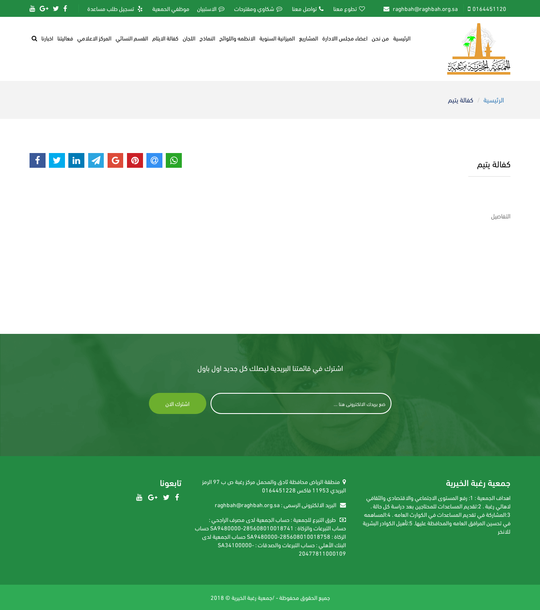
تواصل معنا (308, 8)
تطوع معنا (349, 8)
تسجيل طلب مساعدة (115, 8)
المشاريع (308, 37)
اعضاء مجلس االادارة (344, 37)
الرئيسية (401, 37)
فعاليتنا (65, 37)
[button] (34, 37)
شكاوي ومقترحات (258, 8)
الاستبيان (210, 8)
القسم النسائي (132, 37)
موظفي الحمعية (170, 8)
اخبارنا (47, 37)
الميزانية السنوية (277, 37)
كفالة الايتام (165, 37)
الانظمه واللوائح (237, 37)
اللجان (189, 37)
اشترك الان (177, 403)
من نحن (380, 37)
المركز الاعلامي (94, 37)
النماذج (207, 37)
